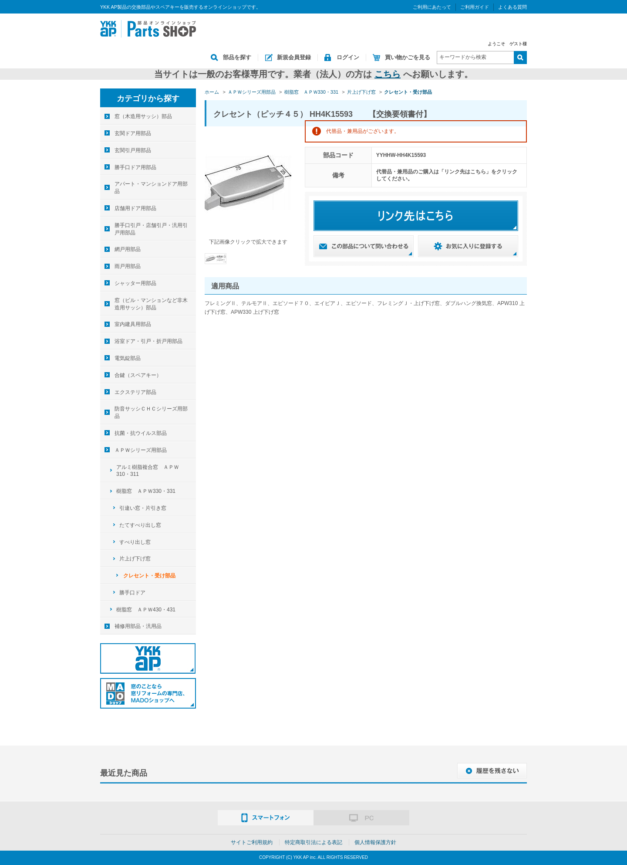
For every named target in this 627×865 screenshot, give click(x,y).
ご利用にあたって (432, 7)
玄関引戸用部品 (133, 150)
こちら (387, 74)
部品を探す (237, 57)
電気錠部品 (128, 358)
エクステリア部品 (135, 392)
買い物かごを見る (407, 57)
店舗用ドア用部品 (135, 208)
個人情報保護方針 (375, 842)
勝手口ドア (132, 593)
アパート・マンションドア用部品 (151, 187)
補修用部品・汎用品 (138, 626)
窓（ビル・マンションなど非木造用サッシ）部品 (151, 304)
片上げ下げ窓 (135, 559)
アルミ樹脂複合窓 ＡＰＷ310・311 (147, 471)
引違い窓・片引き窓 (142, 508)
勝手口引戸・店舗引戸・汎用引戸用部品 (151, 229)
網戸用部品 (128, 249)
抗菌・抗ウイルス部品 (141, 433)
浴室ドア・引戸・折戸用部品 (148, 341)
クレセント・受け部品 (149, 576)
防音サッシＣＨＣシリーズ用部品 (151, 412)
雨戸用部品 (128, 266)
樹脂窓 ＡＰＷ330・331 (145, 491)
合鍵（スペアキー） (138, 375)
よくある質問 (512, 7)
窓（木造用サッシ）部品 (143, 116)
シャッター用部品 (135, 283)
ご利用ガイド (474, 7)
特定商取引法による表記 (313, 842)
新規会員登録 (294, 57)
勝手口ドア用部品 (135, 167)
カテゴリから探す (148, 98)
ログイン (348, 57)
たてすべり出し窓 (140, 525)
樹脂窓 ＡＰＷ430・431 (145, 610)
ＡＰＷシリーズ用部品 (141, 450)
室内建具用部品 (133, 324)
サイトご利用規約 (252, 842)
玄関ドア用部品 (133, 133)
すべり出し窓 (135, 542)
